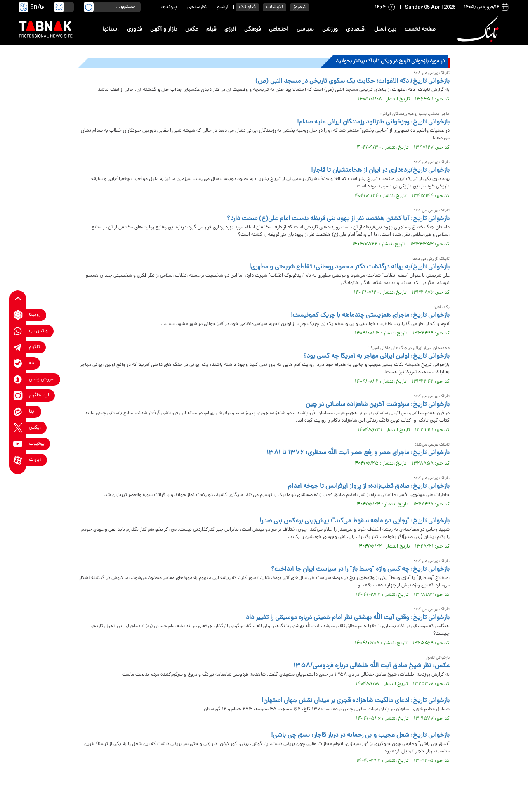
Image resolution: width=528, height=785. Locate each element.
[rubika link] (18, 315)
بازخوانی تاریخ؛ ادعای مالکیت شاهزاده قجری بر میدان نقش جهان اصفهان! (356, 701)
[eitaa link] (18, 411)
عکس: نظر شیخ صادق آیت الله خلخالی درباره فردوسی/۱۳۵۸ (371, 666)
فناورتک (247, 7)
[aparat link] (18, 460)
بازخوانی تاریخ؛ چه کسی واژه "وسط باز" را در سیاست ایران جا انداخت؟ (360, 569)
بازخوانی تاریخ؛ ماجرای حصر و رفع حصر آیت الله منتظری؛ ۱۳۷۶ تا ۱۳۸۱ (358, 453)
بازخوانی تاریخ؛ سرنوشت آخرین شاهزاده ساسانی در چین (378, 405)
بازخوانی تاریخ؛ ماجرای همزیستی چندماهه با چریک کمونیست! (370, 315)
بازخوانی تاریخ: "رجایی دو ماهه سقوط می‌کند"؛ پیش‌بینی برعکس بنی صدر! (354, 521)
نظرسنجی (197, 7)
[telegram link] (18, 347)
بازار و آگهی (163, 29)
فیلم (211, 29)
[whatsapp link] (18, 331)
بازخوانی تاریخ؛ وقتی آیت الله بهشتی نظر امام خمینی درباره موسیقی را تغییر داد (348, 618)
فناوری (134, 29)
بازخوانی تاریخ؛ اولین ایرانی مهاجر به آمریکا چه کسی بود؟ (376, 356)
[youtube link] (18, 444)
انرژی (230, 29)
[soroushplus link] (18, 379)
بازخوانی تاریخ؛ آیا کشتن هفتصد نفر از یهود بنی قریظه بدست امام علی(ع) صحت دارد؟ (338, 219)
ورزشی (330, 29)
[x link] (18, 427)
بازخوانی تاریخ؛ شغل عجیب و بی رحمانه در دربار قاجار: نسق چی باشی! (360, 735)
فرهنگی (252, 29)
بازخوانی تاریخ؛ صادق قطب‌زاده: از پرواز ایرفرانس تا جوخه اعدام (369, 486)
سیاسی (305, 29)
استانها (110, 29)
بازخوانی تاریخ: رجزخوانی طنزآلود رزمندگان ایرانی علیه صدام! (373, 122)
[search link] (89, 7)
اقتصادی (356, 29)
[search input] (112, 7)
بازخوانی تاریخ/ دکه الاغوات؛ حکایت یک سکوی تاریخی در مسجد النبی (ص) (352, 81)
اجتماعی (278, 29)
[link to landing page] (479, 29)
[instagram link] (18, 395)
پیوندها (168, 7)
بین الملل (385, 29)
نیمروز (299, 7)
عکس (191, 29)
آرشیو (223, 7)
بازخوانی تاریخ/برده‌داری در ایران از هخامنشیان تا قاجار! (380, 170)
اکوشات (274, 7)
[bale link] (18, 363)
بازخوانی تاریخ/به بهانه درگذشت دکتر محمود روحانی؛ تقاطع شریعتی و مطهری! (349, 267)
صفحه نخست (420, 29)
